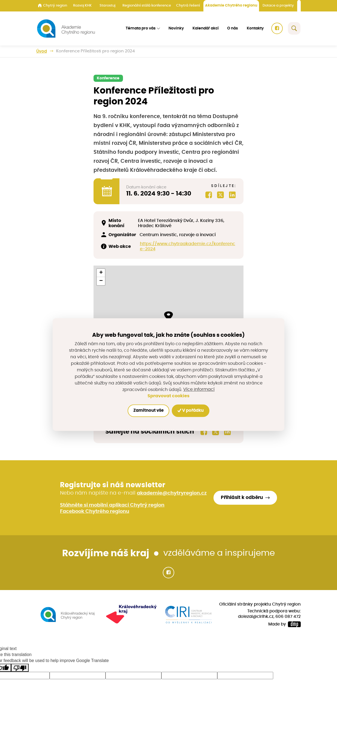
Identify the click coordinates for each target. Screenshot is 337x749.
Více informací (199, 389)
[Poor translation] (20, 668)
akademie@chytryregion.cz (171, 494)
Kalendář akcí (206, 28)
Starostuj (107, 5)
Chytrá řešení (188, 5)
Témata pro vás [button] (141, 28)
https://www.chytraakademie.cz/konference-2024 (187, 246)
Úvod (41, 51)
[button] (168, 315)
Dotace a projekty (278, 5)
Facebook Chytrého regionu (94, 512)
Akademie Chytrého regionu (231, 5)
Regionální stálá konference (146, 5)
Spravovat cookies (168, 396)
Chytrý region (52, 5)
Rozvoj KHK (82, 5)
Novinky (176, 28)
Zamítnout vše (147, 411)
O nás (232, 28)
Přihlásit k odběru (245, 499)
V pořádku (192, 410)
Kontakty (255, 28)
